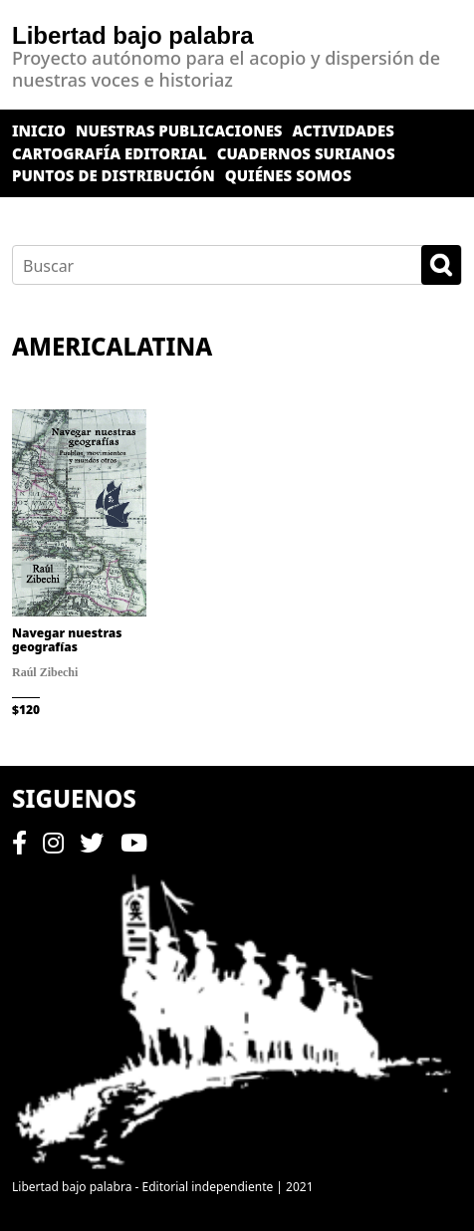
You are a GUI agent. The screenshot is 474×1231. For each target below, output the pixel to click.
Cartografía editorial (109, 153)
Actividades (343, 130)
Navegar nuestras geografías (66, 639)
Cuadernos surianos (306, 153)
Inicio (39, 130)
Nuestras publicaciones (179, 130)
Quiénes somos (288, 175)
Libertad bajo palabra (133, 35)
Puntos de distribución (113, 175)
